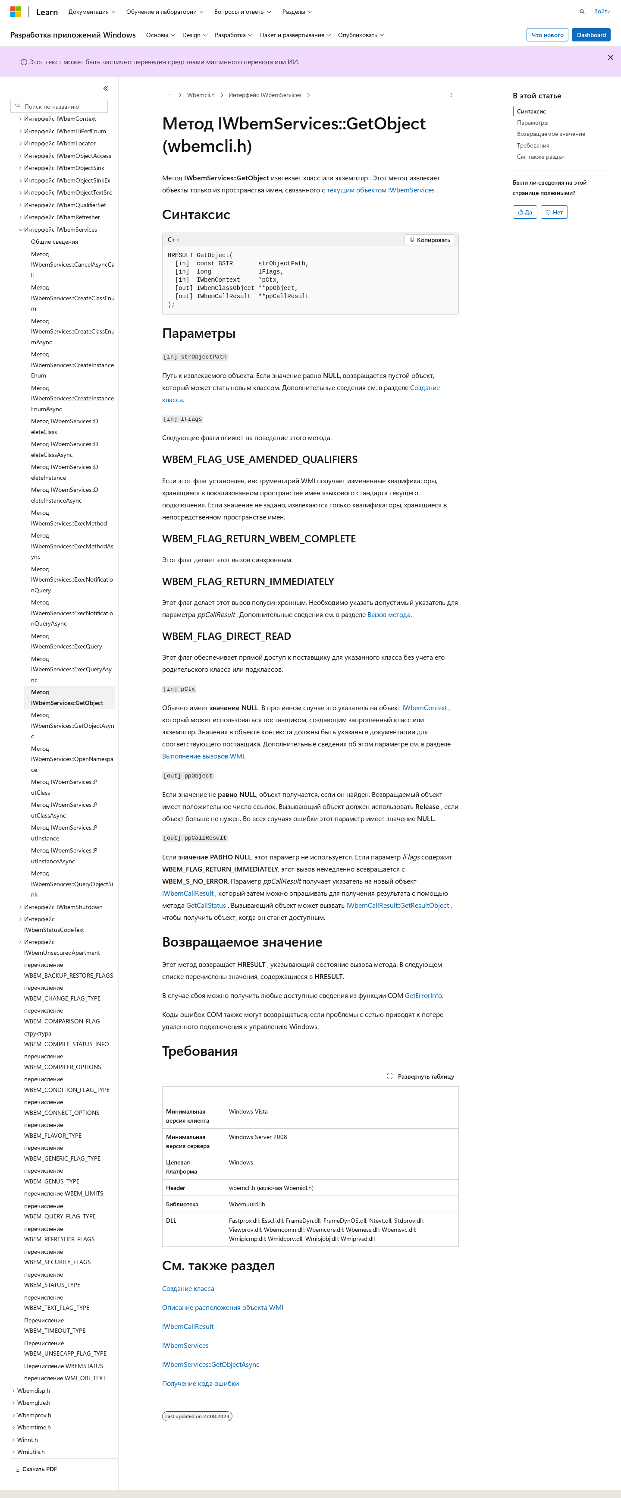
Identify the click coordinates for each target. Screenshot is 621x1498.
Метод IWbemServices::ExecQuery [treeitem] (66, 617)
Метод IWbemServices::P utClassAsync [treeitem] (64, 786)
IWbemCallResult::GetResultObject (397, 905)
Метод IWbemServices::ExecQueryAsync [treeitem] (71, 645)
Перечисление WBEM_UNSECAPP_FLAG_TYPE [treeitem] (65, 1324)
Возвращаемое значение (551, 133)
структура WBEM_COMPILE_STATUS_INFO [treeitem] (66, 1014)
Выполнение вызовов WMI (203, 755)
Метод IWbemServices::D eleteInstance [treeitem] (64, 448)
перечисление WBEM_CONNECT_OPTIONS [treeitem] (62, 1083)
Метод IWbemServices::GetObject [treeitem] (67, 673)
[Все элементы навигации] (169, 95)
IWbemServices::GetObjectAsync (211, 1364)
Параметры (533, 122)
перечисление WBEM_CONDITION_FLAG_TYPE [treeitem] (67, 1060)
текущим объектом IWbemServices (381, 189)
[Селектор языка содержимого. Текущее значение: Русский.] (30, 1484)
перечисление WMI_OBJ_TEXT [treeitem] (65, 1354)
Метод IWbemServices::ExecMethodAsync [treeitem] (72, 522)
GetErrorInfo (423, 995)
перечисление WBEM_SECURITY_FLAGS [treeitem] (57, 1233)
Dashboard (591, 35)
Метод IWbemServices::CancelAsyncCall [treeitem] (73, 240)
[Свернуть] (106, 88)
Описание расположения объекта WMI (222, 1307)
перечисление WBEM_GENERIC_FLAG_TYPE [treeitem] (62, 1129)
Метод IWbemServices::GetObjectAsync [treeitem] (72, 701)
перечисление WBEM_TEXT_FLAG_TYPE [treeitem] (56, 1278)
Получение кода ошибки (200, 1383)
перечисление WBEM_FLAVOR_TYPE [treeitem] (53, 1106)
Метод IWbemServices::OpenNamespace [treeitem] (72, 735)
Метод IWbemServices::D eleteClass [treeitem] (64, 402)
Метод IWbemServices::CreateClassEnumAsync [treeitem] (73, 307)
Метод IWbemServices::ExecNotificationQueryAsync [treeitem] (72, 589)
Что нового (548, 35)
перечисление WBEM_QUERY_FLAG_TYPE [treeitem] (60, 1187)
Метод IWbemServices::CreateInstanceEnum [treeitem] (72, 341)
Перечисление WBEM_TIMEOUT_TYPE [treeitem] (54, 1301)
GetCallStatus (206, 905)
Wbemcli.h (201, 95)
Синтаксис (531, 111)
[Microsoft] (16, 11)
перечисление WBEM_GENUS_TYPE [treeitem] (51, 1151)
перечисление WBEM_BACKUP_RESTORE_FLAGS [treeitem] (68, 946)
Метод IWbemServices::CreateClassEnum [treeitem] (73, 274)
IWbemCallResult (187, 892)
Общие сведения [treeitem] (54, 218)
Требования (533, 145)
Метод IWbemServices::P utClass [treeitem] (64, 763)
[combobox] (59, 106)
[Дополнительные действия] (451, 95)
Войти (602, 11)
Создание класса (188, 1288)
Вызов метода (389, 614)
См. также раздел (541, 156)
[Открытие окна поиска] (582, 11)
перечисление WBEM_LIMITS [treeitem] (64, 1169)
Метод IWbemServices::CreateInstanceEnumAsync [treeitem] (72, 374)
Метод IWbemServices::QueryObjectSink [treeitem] (72, 860)
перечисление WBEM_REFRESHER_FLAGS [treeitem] (59, 1210)
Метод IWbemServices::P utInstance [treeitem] (64, 808)
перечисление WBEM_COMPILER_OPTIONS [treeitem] (62, 1037)
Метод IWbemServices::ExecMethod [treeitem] (69, 494)
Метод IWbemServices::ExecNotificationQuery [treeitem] (72, 555)
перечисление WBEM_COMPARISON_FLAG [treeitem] (62, 991)
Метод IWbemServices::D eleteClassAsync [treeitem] (64, 425)
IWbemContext (424, 707)
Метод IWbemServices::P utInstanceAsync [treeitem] (64, 831)
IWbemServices (185, 1345)
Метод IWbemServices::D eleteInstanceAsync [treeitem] (64, 471)
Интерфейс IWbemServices (265, 95)
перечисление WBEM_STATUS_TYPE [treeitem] (52, 1255)
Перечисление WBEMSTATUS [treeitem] (64, 1342)
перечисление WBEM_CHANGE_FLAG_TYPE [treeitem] (62, 969)
